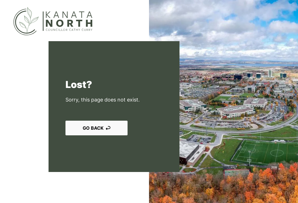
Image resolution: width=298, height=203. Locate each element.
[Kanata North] (53, 21)
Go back (96, 128)
